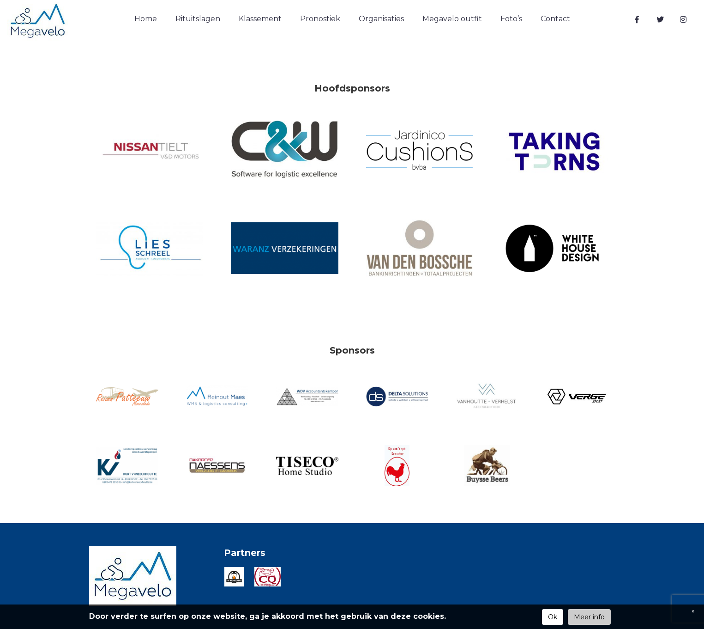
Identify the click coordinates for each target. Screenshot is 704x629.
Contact (555, 18)
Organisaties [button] (381, 18)
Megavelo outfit (452, 18)
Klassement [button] (260, 18)
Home (145, 18)
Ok (552, 617)
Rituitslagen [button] (197, 18)
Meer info (589, 617)
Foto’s (511, 18)
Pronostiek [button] (320, 18)
